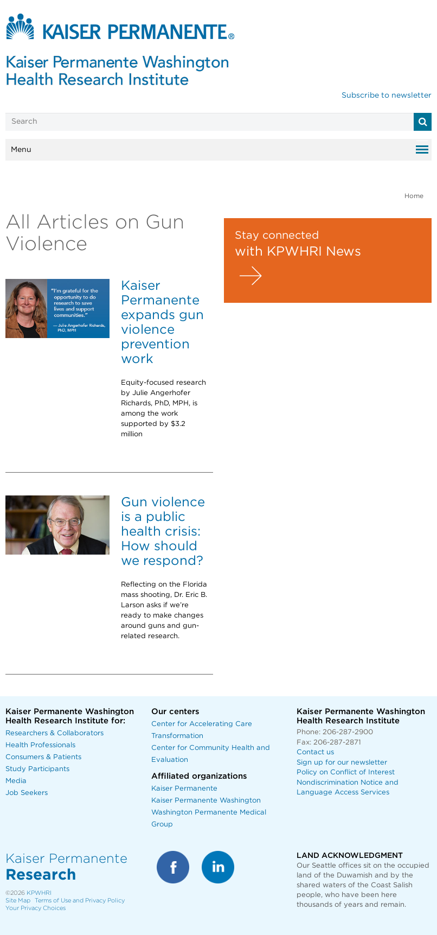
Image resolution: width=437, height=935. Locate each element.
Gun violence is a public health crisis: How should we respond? (163, 532)
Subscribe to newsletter (387, 95)
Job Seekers (26, 793)
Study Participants (37, 769)
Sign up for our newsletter (342, 762)
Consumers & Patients (43, 757)
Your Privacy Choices (35, 908)
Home (413, 196)
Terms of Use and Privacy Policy (80, 901)
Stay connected (277, 235)
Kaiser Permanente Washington (206, 800)
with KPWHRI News (298, 251)
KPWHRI (39, 893)
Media (16, 781)
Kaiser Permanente (184, 788)
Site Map (17, 901)
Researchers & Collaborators (54, 733)
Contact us (315, 752)
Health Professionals (40, 745)
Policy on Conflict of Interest (346, 772)
